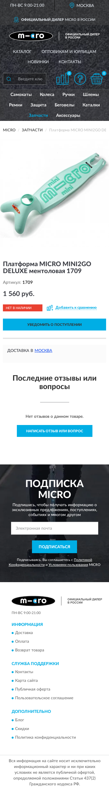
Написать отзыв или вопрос (54, 431)
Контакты (70, 62)
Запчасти (38, 115)
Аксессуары (68, 115)
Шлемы (91, 94)
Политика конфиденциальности (45, 737)
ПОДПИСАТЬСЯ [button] (54, 547)
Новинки (38, 62)
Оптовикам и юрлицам (69, 52)
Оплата (22, 642)
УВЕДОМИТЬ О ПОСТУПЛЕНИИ (54, 324)
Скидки (22, 729)
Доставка (24, 633)
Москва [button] (43, 351)
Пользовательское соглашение (44, 698)
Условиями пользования (68, 564)
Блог (19, 720)
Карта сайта (26, 681)
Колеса (47, 94)
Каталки (91, 105)
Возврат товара (29, 651)
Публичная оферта (32, 690)
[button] (80, 79)
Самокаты (21, 94)
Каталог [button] (22, 52)
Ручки (68, 94)
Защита (39, 105)
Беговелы (64, 105)
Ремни (15, 105)
